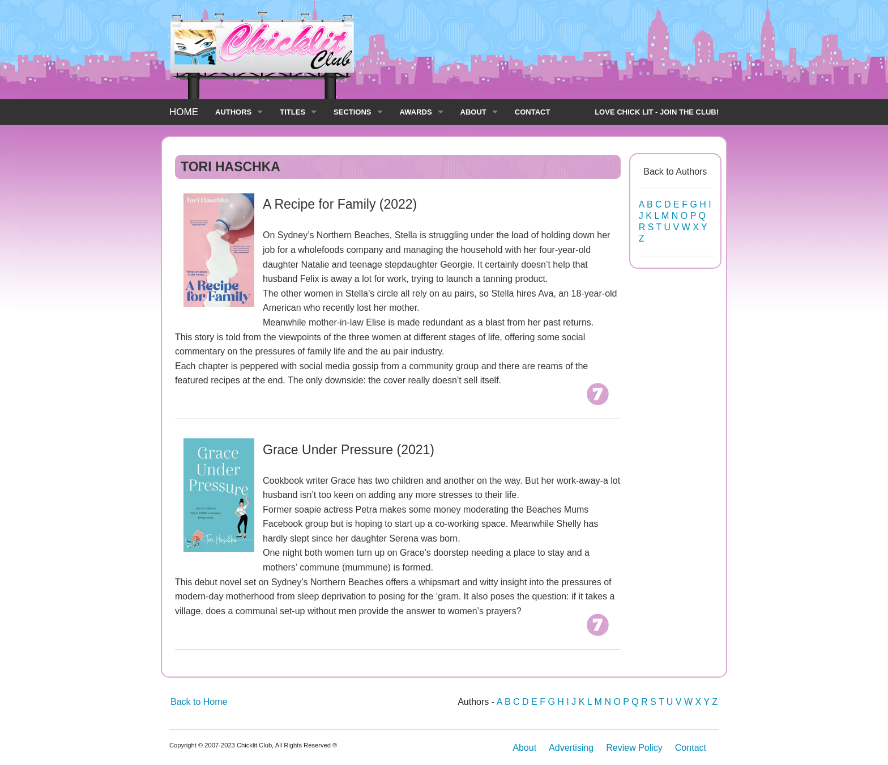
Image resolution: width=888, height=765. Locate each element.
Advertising (571, 748)
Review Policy (634, 748)
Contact (690, 748)
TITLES (292, 112)
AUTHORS (233, 112)
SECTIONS (352, 112)
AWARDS (416, 112)
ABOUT (473, 112)
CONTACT (532, 112)
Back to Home (198, 702)
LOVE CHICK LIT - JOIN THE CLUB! (657, 112)
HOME (183, 112)
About (524, 748)
